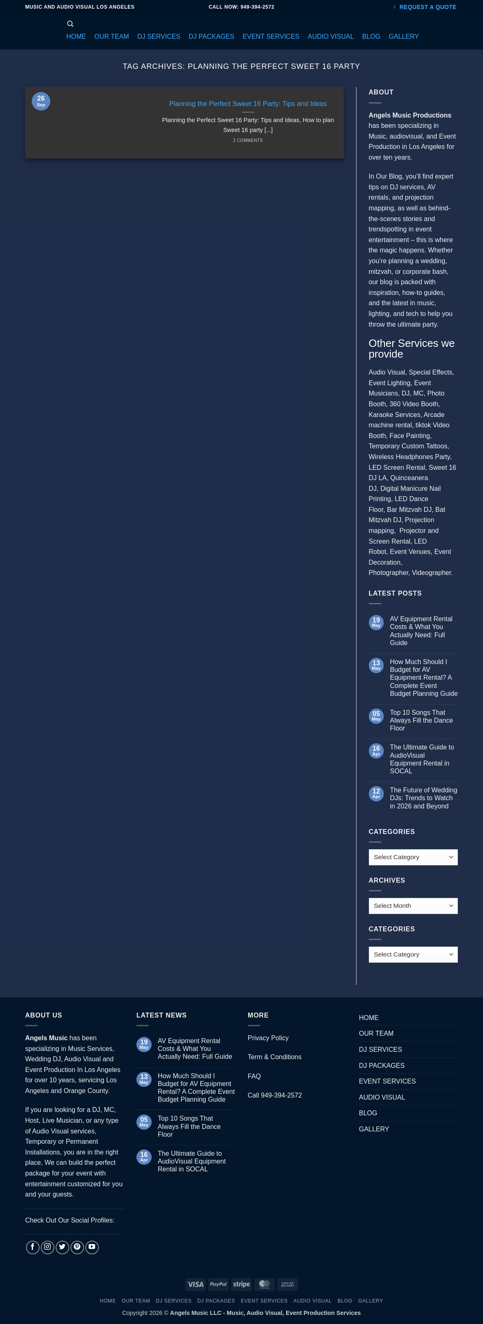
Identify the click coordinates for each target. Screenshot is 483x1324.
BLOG (368, 1113)
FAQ (254, 1076)
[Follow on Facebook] (33, 1247)
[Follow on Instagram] (47, 1247)
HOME (369, 1017)
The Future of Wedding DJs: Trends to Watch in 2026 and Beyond (423, 798)
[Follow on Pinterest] (77, 1247)
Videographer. (432, 572)
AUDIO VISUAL (382, 1097)
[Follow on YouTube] (92, 1247)
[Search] (70, 23)
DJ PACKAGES (382, 1065)
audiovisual (405, 136)
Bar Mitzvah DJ (409, 509)
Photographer (388, 572)
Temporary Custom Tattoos (408, 446)
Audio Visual (387, 372)
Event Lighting (389, 382)
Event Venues (410, 551)
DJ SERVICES (380, 1049)
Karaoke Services (394, 414)
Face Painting (409, 435)
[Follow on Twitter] (62, 1247)
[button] (76, 36)
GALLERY (374, 1129)
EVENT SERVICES (387, 1081)
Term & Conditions (275, 1056)
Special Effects (431, 372)
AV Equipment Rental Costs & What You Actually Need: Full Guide (421, 630)
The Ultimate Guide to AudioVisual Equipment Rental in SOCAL (422, 759)
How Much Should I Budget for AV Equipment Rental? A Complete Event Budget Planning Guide (424, 677)
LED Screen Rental (397, 467)
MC (418, 393)
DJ (406, 393)
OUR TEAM (376, 1033)
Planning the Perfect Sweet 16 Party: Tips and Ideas (248, 104)
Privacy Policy (268, 1037)
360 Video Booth (413, 404)
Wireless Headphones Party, (410, 456)
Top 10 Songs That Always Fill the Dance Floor (421, 720)
